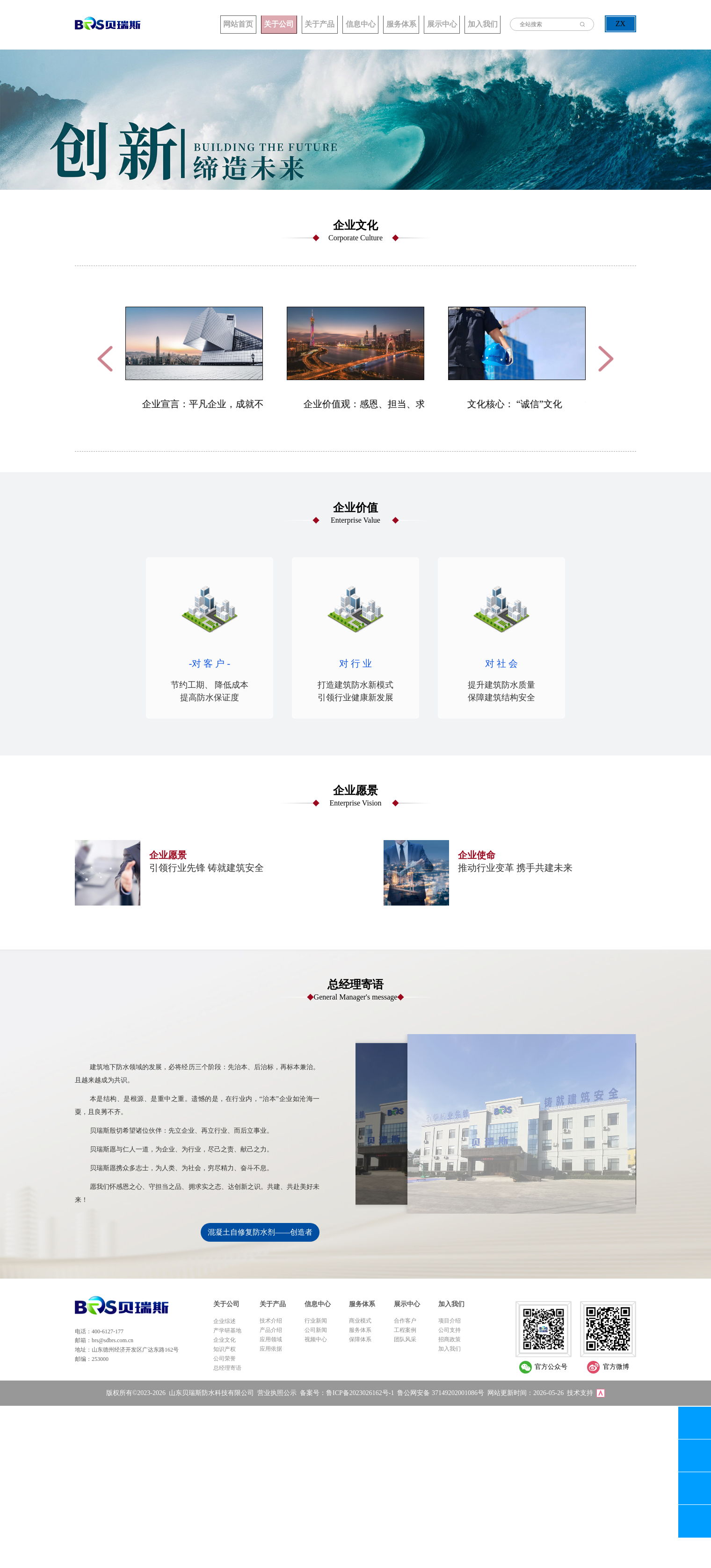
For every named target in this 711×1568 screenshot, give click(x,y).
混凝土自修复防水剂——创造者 (260, 1231)
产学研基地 (227, 1329)
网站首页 (168, 24)
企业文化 (224, 1339)
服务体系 (374, 24)
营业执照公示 (277, 1391)
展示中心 (426, 24)
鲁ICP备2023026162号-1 (360, 1391)
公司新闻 (316, 1329)
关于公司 (220, 24)
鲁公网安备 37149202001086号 (440, 1391)
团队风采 (405, 1338)
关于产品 (271, 24)
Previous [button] (105, 358)
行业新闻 (316, 1319)
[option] (194, 358)
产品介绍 (271, 1329)
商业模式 (360, 1319)
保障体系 (360, 1338)
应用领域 (271, 1338)
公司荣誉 (224, 1357)
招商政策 (449, 1338)
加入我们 (477, 24)
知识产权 (224, 1348)
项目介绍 (449, 1319)
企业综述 (224, 1320)
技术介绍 (271, 1319)
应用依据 (271, 1348)
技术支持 (580, 1391)
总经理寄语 (227, 1367)
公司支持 (449, 1329)
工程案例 (405, 1329)
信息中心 (323, 24)
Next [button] (606, 358)
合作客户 (405, 1319)
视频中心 (316, 1338)
